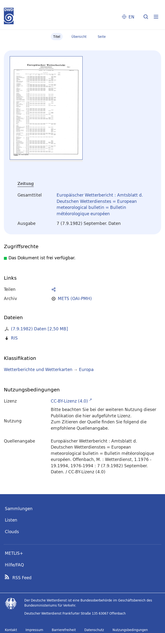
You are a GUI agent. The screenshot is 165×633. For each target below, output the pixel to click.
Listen (11, 519)
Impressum (34, 630)
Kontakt (11, 630)
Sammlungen (19, 508)
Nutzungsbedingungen (130, 630)
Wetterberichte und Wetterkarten (38, 369)
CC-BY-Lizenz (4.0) (69, 400)
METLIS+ (14, 553)
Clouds (12, 531)
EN (131, 16)
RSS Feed (22, 577)
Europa (86, 369)
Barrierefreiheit (64, 630)
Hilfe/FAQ (14, 564)
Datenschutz (94, 630)
